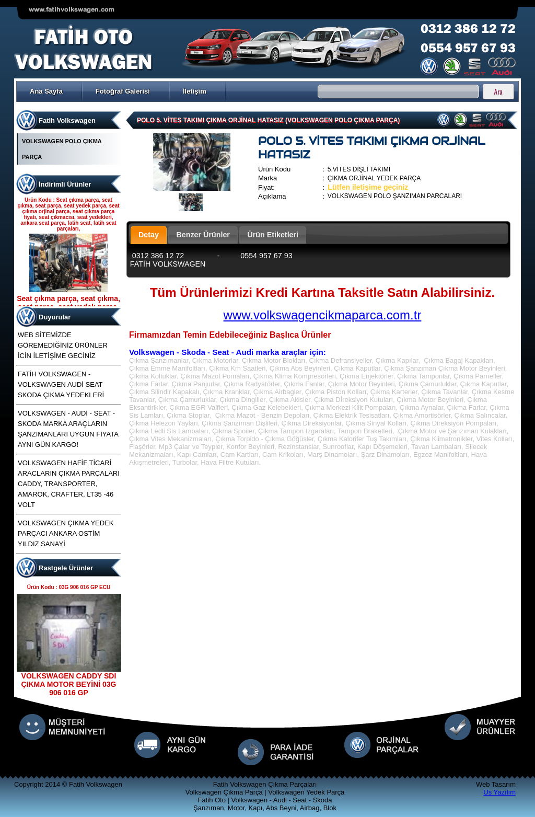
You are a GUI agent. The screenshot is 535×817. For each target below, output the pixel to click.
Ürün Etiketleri (272, 235)
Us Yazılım (499, 792)
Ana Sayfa (46, 91)
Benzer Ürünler (203, 235)
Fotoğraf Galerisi (123, 91)
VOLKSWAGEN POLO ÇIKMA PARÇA (61, 149)
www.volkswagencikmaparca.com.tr (323, 315)
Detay (148, 235)
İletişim (194, 91)
